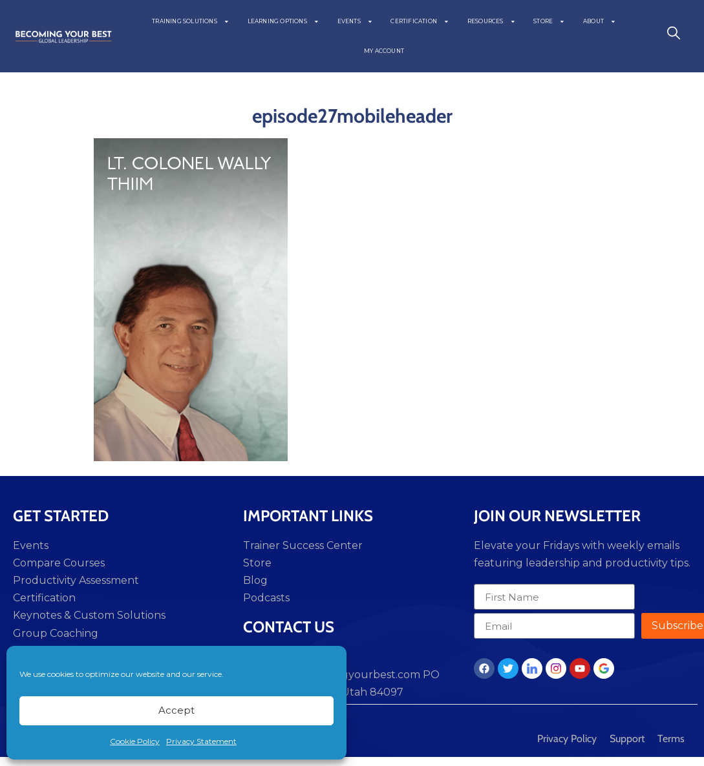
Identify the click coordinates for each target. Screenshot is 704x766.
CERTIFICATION (419, 21)
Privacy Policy (567, 738)
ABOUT (599, 21)
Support (627, 738)
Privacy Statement (201, 741)
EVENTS (355, 21)
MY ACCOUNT (384, 51)
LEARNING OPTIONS (283, 21)
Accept (176, 710)
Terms (671, 738)
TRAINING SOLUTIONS (190, 21)
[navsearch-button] (674, 36)
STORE (549, 21)
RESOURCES (491, 21)
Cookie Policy (135, 741)
